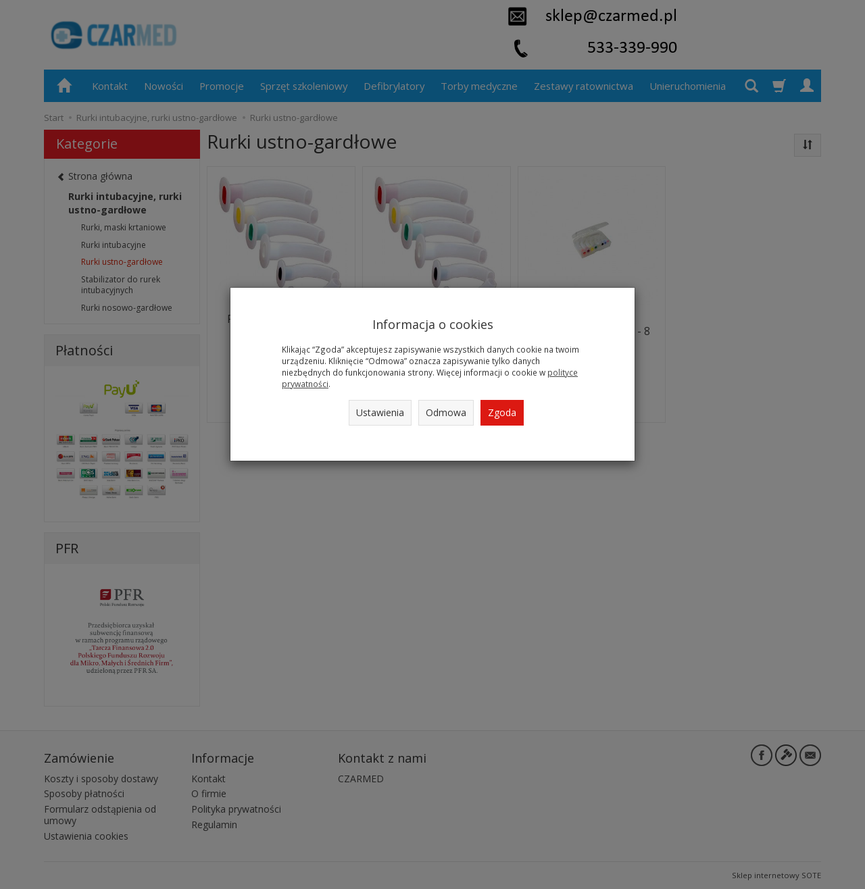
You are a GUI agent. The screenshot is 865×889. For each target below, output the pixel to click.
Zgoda (502, 412)
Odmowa (446, 412)
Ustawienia (380, 412)
